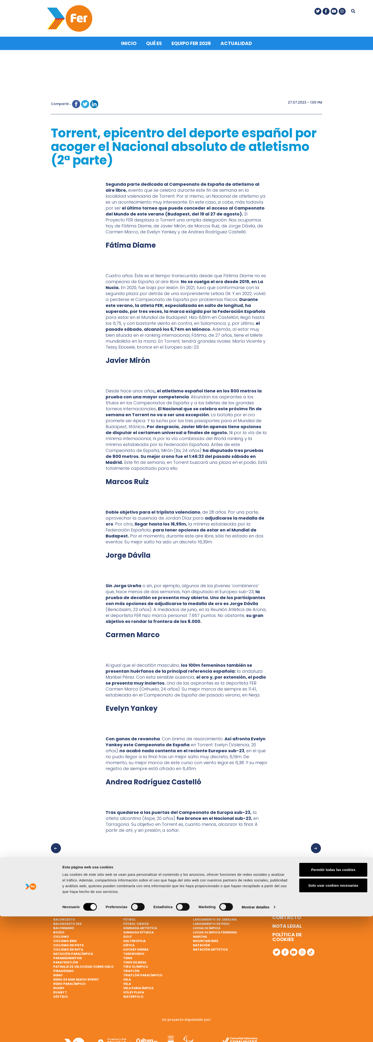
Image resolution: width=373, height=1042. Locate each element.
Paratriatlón (65, 960)
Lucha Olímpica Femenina (215, 930)
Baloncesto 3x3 (67, 922)
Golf (127, 934)
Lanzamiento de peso (211, 922)
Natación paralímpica (73, 952)
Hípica (128, 943)
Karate (199, 913)
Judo (197, 905)
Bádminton (63, 913)
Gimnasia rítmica (138, 930)
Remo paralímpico (69, 982)
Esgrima (130, 913)
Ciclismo (61, 934)
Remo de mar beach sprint (76, 977)
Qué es (154, 41)
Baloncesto (64, 918)
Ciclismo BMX (65, 939)
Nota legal (287, 924)
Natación (201, 943)
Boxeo (58, 930)
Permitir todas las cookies (333, 995)
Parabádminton (67, 956)
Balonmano (63, 926)
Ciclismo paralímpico (142, 905)
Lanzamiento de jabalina (215, 918)
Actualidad (236, 41)
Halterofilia (134, 939)
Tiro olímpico (135, 964)
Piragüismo (63, 969)
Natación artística (210, 947)
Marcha (200, 934)
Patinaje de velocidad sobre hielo (83, 964)
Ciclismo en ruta (68, 947)
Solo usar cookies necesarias (333, 1011)
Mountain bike (205, 939)
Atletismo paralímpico (73, 909)
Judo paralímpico (209, 909)
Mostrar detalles (256, 1033)
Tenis (127, 956)
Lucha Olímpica (206, 926)
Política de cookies (287, 935)
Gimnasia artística (140, 926)
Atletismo (62, 905)
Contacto (286, 915)
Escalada (131, 909)
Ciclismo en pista (68, 943)
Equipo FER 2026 (191, 41)
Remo (58, 973)
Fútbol (129, 918)
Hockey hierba (135, 947)
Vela (127, 977)
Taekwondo (133, 952)
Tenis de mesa (134, 960)
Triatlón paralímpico (142, 973)
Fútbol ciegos (136, 922)
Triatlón (131, 969)
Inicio (129, 41)
